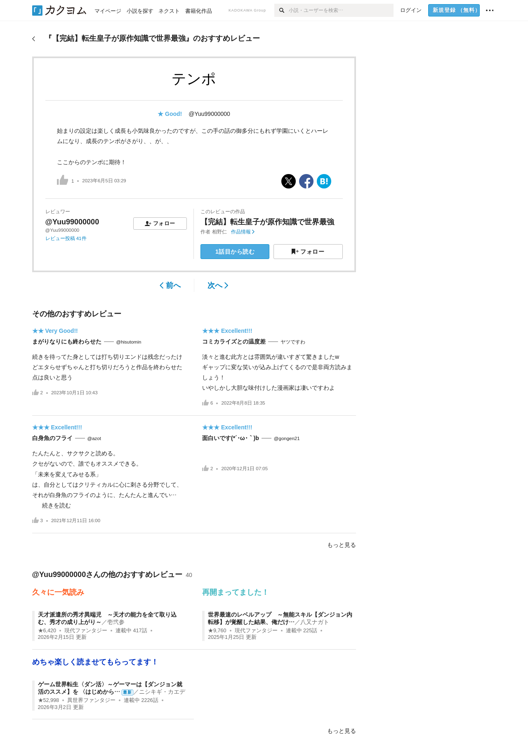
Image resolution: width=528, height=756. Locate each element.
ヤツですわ (292, 341)
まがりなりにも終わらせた (66, 341)
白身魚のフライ (52, 438)
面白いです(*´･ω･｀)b (230, 438)
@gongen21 (287, 438)
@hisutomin (128, 341)
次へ (218, 285)
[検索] (281, 10)
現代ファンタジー (85, 631)
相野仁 (219, 231)
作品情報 (243, 231)
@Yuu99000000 (209, 114)
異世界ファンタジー (91, 700)
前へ (170, 285)
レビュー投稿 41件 (66, 238)
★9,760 (217, 631)
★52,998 (48, 700)
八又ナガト (314, 622)
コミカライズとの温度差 (234, 341)
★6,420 (47, 631)
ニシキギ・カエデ (162, 691)
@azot (94, 438)
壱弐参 (116, 622)
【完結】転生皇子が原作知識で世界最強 (267, 222)
